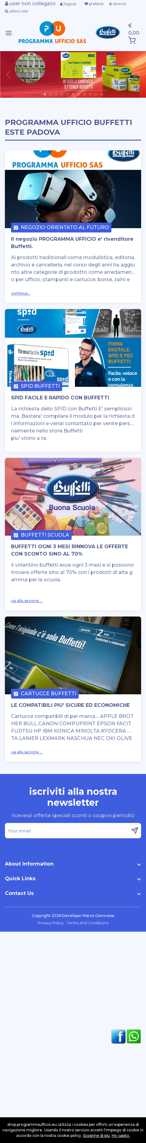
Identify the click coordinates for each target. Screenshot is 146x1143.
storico (117, 4)
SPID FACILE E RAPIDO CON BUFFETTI (60, 398)
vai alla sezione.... (27, 600)
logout (68, 4)
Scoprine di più (96, 1135)
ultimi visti (16, 11)
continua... (20, 293)
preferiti (94, 4)
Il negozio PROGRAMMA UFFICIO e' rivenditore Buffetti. (72, 242)
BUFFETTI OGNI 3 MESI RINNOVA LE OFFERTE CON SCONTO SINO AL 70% (69, 550)
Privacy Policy (51, 923)
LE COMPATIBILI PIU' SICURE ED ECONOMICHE (70, 705)
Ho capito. (121, 1135)
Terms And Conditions (87, 923)
